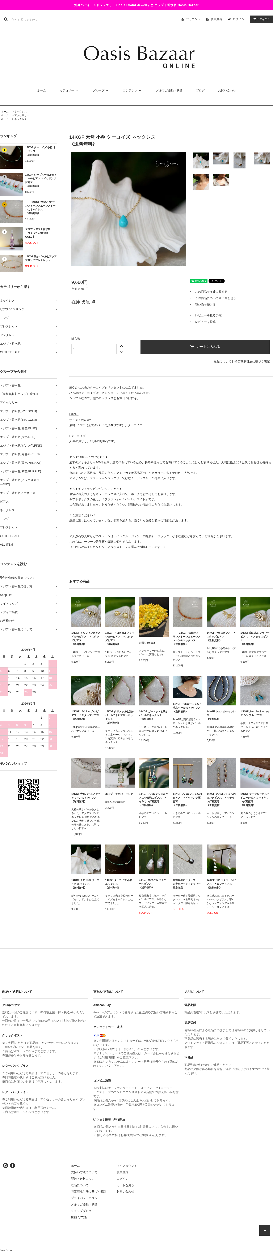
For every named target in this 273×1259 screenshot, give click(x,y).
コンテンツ (133, 90)
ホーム (41, 90)
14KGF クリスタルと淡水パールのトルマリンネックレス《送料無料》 (119, 717)
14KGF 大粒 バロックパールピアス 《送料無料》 (152, 883)
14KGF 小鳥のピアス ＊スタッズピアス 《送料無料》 (221, 636)
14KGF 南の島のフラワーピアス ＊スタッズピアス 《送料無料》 (254, 638)
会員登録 (216, 19)
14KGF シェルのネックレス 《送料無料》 (221, 715)
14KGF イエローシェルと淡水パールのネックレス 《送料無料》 (187, 707)
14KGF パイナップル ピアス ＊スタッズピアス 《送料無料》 (85, 715)
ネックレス (20, 111)
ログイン (238, 19)
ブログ (200, 90)
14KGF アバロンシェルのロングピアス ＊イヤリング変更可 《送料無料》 (221, 799)
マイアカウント (127, 1165)
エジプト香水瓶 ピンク (119, 793)
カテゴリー (69, 90)
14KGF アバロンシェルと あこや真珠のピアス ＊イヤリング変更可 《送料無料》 (153, 799)
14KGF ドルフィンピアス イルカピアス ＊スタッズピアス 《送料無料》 (85, 638)
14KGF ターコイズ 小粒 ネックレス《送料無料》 (40, 151)
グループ (101, 90)
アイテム (260, 19)
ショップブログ (81, 1211)
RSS (74, 1217)
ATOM (83, 1217)
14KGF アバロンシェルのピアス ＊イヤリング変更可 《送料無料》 (187, 799)
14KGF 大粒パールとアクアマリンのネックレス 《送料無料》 (85, 797)
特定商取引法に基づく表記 (252, 361)
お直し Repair (147, 642)
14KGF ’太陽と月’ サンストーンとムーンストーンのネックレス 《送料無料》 (40, 208)
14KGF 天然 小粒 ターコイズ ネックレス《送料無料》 (85, 884)
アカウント (193, 19)
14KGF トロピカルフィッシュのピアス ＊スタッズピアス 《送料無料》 (119, 638)
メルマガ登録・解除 (169, 90)
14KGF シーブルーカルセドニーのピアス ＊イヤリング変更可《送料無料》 (41, 180)
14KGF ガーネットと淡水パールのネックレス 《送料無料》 (153, 715)
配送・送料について (84, 1178)
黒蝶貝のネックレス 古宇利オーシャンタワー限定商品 (187, 884)
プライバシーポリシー (85, 1198)
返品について (222, 361)
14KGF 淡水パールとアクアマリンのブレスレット (41, 258)
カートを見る (125, 1185)
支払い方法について (84, 1172)
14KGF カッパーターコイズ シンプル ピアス (254, 713)
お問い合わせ (227, 90)
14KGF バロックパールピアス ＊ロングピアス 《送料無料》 (221, 884)
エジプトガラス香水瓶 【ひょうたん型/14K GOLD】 (37, 233)
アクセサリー (21, 115)
